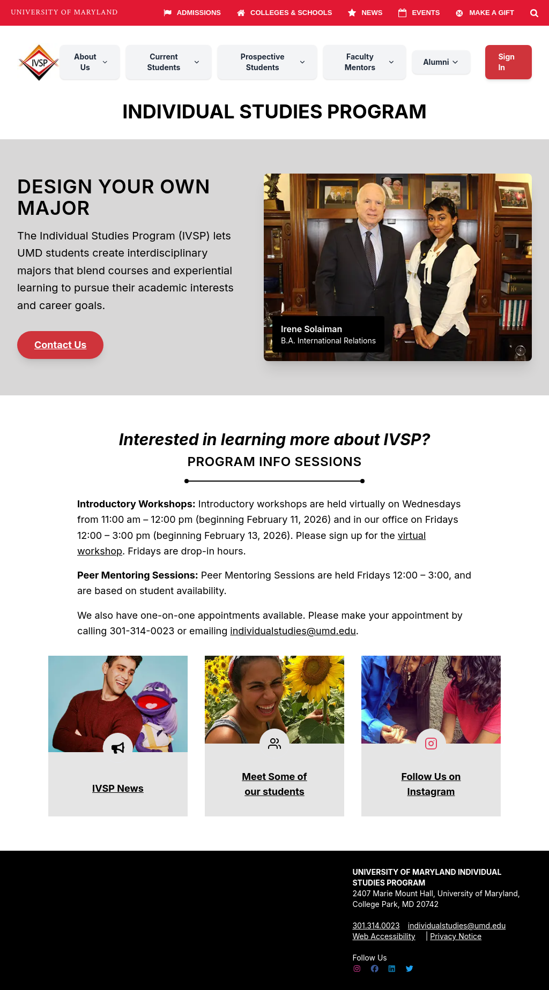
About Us (91, 62)
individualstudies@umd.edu (293, 630)
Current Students (174, 62)
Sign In (506, 62)
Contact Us (60, 344)
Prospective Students (274, 62)
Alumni (441, 61)
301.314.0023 (375, 925)
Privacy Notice (455, 936)
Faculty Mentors (370, 62)
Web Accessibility (383, 936)
